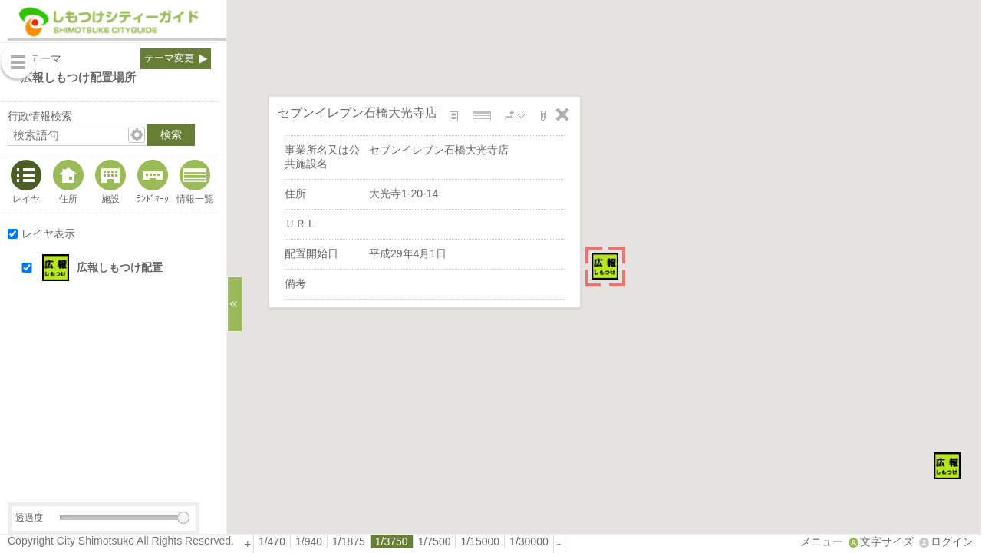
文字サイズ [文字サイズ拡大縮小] (887, 541)
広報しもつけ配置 (120, 267)
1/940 (308, 541)
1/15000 (479, 541)
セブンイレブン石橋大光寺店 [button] (357, 112)
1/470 (272, 541)
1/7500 (434, 541)
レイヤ (26, 199)
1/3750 (391, 541)
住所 (68, 199)
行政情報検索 (40, 116)
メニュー (821, 541)
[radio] (272, 541)
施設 (110, 199)
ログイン (952, 541)
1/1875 (348, 541)
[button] (123, 268)
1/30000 (529, 541)
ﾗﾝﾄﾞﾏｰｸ (153, 199)
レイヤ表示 (48, 233)
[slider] (183, 518)
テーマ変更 (169, 58)
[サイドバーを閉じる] (234, 304)
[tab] (25, 182)
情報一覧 (194, 199)
